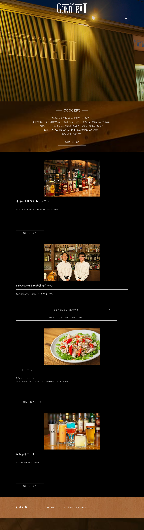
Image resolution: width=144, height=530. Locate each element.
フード (108, 18)
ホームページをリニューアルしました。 (72, 346)
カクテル (100, 18)
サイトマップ (121, 518)
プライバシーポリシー (107, 518)
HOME (29, 18)
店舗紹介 (38, 18)
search (115, 18)
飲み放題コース (71, 18)
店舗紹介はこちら (72, 142)
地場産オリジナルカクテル (53, 18)
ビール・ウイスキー (87, 18)
